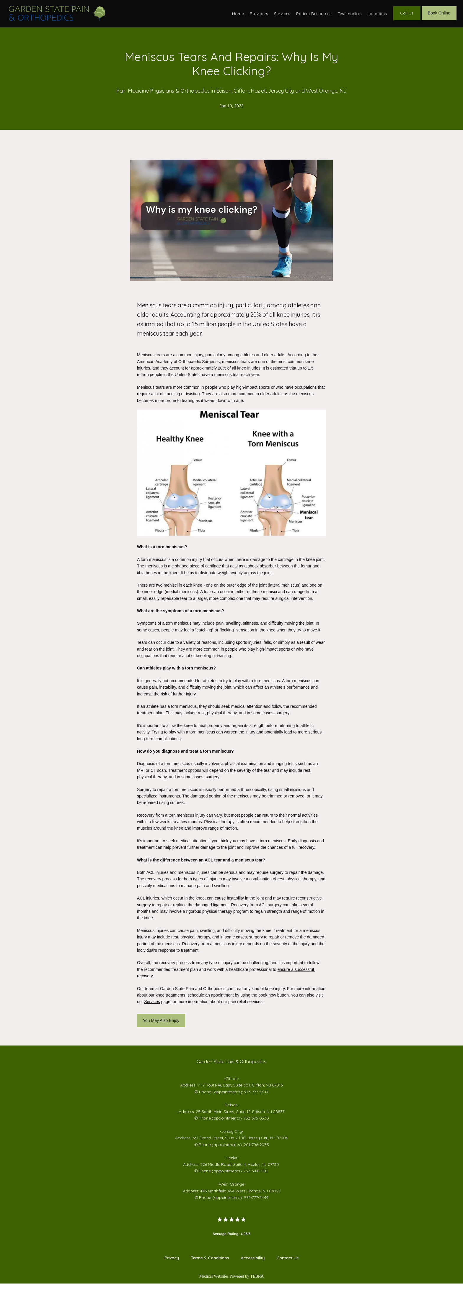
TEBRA (257, 1283)
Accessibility (253, 1264)
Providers (259, 16)
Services (282, 16)
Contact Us (287, 1264)
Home (238, 16)
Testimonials (350, 16)
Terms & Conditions (210, 1264)
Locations (377, 16)
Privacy (171, 1264)
